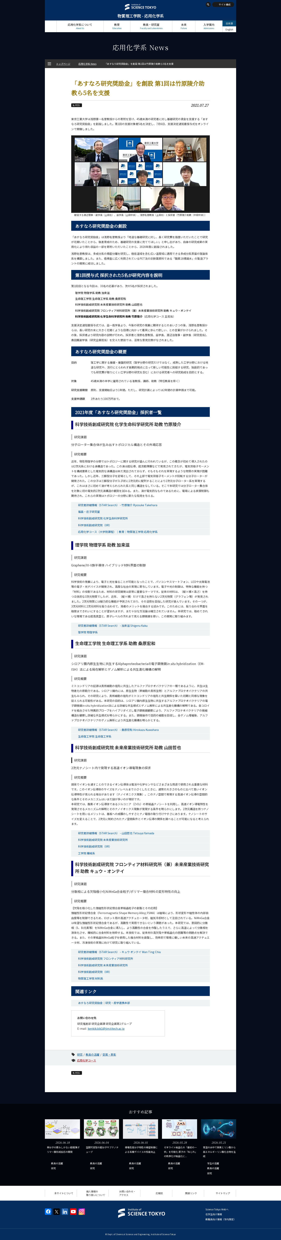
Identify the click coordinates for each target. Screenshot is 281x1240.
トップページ (50, 26)
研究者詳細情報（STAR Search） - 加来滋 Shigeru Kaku (113, 626)
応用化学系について (80, 26)
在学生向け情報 (213, 1214)
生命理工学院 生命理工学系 (94, 736)
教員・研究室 (151, 26)
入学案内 (208, 26)
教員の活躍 (92, 1054)
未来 (183, 26)
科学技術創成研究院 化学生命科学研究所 (103, 518)
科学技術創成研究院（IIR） (95, 525)
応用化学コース (86, 1060)
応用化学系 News (87, 63)
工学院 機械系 (86, 853)
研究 (80, 1054)
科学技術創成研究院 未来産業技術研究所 (103, 840)
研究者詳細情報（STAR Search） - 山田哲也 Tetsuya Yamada (116, 833)
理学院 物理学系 (88, 632)
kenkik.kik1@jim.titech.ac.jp (106, 1029)
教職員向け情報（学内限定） (220, 1219)
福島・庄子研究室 (89, 512)
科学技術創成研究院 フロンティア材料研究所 (105, 958)
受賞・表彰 (109, 1054)
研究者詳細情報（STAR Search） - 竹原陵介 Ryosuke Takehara (117, 505)
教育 (117, 26)
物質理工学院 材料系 (90, 978)
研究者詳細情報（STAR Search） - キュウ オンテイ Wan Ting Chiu (119, 952)
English (229, 29)
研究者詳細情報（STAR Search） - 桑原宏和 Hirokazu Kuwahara (118, 730)
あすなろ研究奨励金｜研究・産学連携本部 (104, 1003)
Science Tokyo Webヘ (217, 1209)
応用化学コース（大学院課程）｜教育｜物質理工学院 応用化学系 (118, 532)
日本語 (229, 23)
